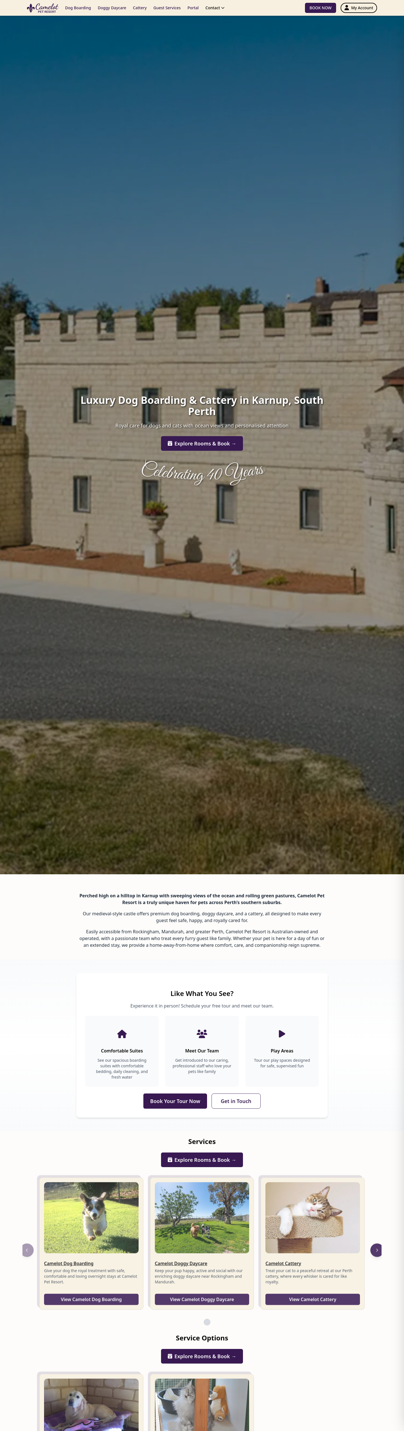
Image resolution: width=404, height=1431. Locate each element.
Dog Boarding (78, 7)
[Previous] (27, 1257)
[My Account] (359, 8)
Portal (193, 7)
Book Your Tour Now (175, 1101)
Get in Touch (236, 1101)
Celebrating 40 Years (202, 472)
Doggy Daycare (112, 7)
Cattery (140, 7)
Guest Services (167, 7)
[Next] (377, 1257)
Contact (214, 7)
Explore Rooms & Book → (202, 443)
